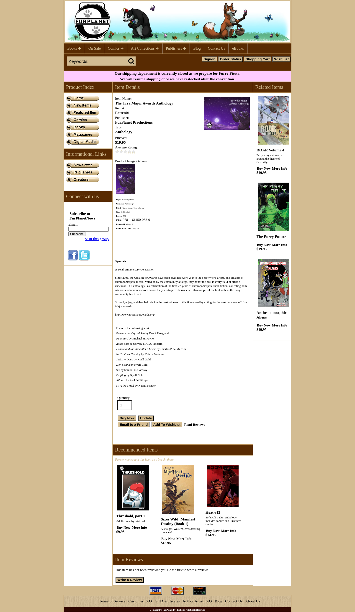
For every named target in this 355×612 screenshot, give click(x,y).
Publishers (176, 48)
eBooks (238, 48)
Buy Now (123, 527)
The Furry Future (271, 237)
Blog (197, 48)
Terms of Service (112, 601)
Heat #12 (213, 512)
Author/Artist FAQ (197, 601)
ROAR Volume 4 (270, 150)
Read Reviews (194, 424)
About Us (252, 601)
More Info (139, 527)
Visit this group (97, 239)
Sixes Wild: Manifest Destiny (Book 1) (178, 521)
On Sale (94, 48)
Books (74, 48)
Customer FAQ (140, 601)
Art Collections (145, 48)
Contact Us (216, 48)
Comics (116, 48)
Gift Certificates (167, 601)
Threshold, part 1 (130, 516)
